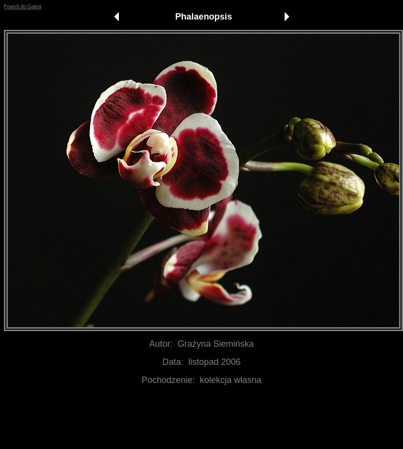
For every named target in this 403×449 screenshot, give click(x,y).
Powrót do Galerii (23, 6)
